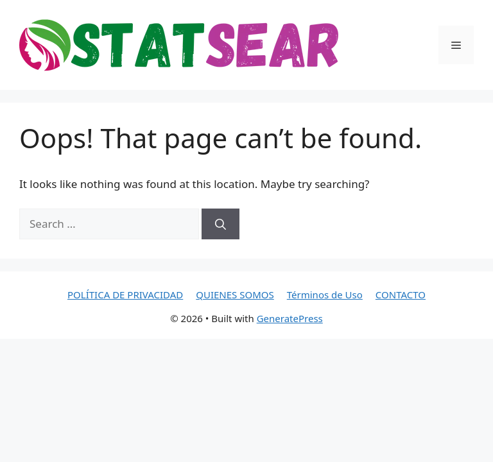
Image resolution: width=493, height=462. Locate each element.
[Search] (220, 224)
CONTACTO (401, 294)
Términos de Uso (325, 294)
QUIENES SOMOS (235, 294)
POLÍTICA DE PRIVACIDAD (125, 294)
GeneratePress (290, 318)
